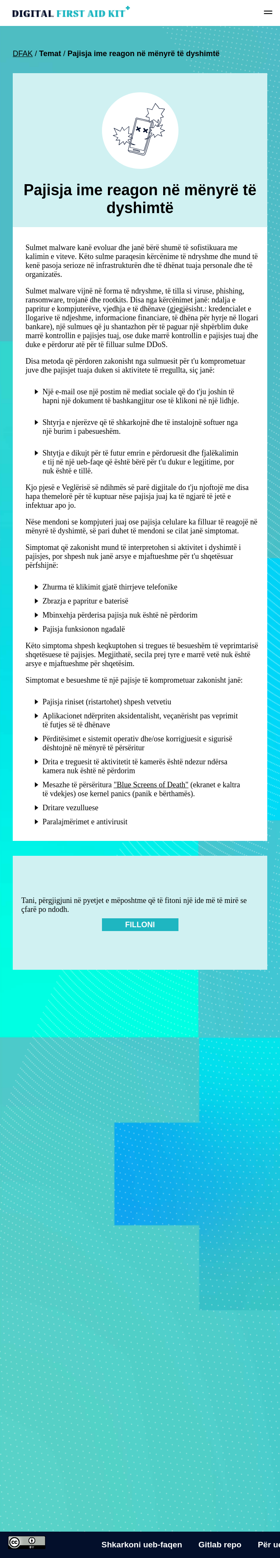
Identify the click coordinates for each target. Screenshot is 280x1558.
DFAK (23, 53)
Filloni (140, 924)
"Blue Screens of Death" (150, 784)
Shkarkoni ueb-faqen (142, 1544)
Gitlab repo (219, 1544)
